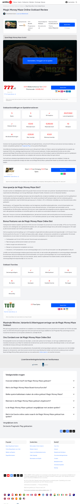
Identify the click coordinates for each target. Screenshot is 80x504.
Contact (56, 458)
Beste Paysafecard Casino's (12, 446)
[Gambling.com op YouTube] (8, 483)
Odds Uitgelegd (33, 455)
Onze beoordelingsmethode (60, 455)
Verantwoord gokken (59, 464)
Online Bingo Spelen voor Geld (13, 449)
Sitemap (56, 468)
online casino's (43, 352)
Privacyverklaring (43, 485)
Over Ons (56, 446)
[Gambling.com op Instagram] (15, 483)
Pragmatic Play (26, 146)
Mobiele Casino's (34, 449)
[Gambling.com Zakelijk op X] (21, 483)
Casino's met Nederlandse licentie (38, 452)
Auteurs (56, 449)
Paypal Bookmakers (10, 455)
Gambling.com (6, 6)
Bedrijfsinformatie (58, 461)
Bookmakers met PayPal (35, 458)
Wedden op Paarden (10, 452)
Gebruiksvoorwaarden (30, 485)
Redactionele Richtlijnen (60, 452)
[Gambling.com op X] (5, 483)
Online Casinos (14, 6)
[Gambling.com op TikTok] (18, 483)
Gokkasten (21, 6)
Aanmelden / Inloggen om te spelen (40, 61)
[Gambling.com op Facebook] (11, 483)
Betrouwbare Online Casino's (37, 446)
